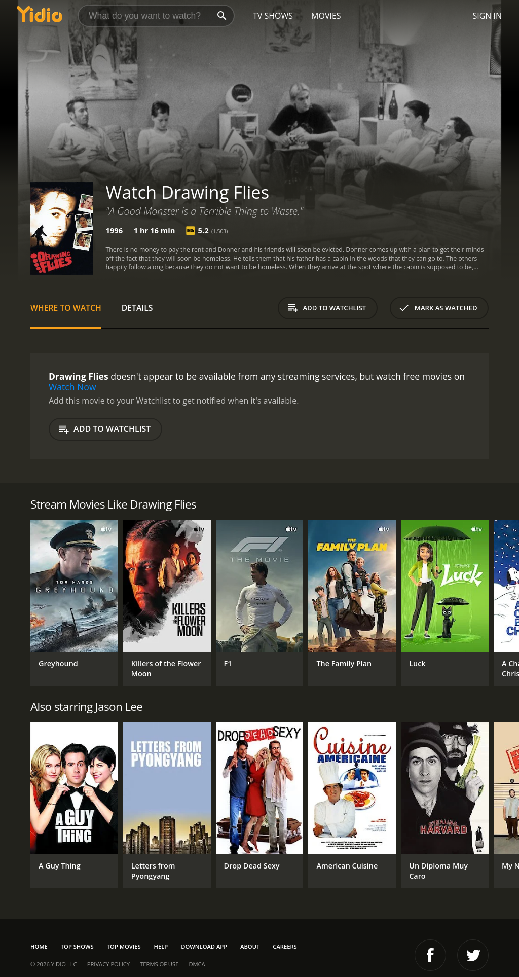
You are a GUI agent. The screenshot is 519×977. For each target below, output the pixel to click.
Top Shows (77, 946)
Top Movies (124, 946)
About (250, 946)
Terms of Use (159, 964)
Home (39, 946)
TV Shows (273, 15)
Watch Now (72, 387)
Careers (284, 946)
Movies (326, 15)
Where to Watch (65, 307)
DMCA (197, 964)
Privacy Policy (108, 964)
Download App (204, 946)
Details (137, 307)
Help (161, 946)
